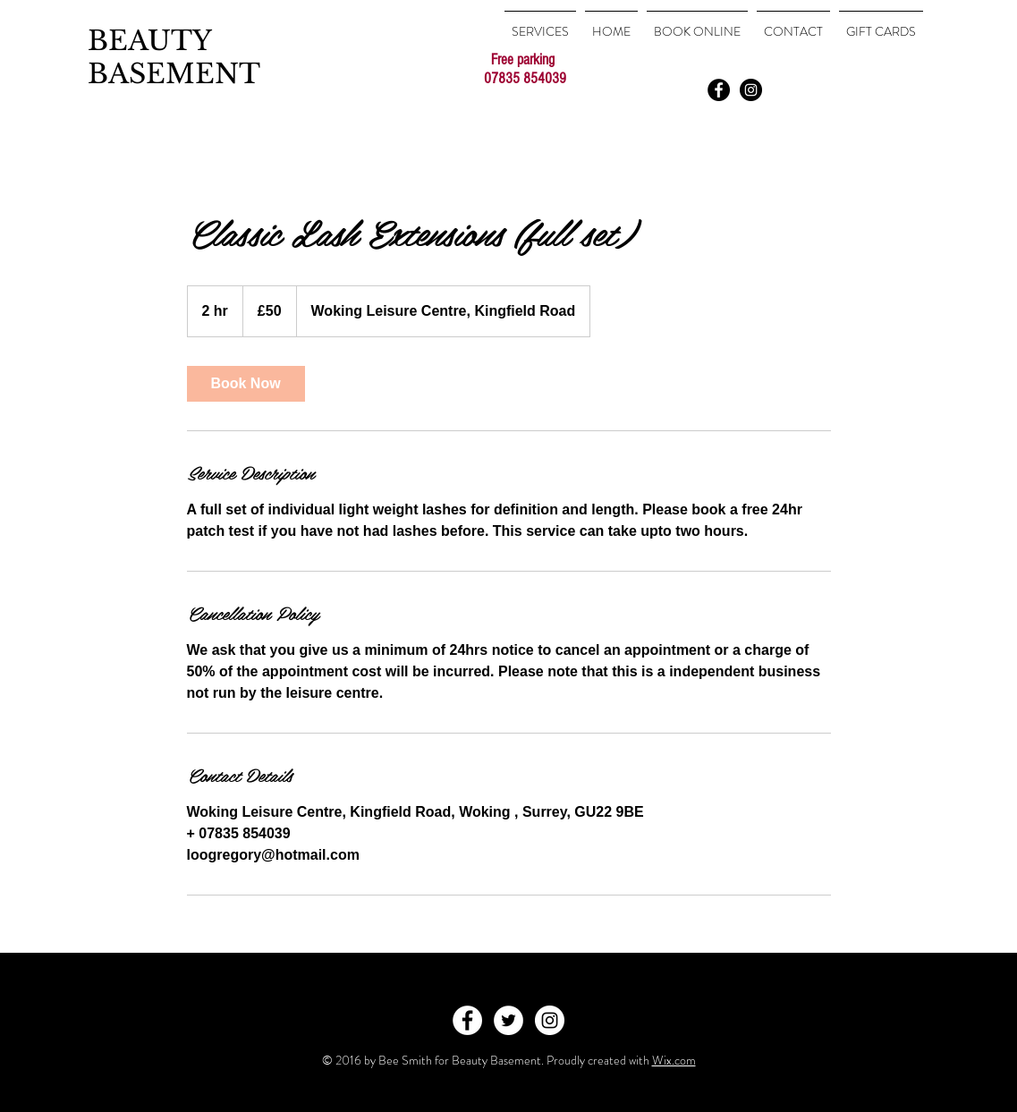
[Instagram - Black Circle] (751, 90)
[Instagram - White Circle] (549, 1020)
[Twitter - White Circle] (508, 1020)
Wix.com (674, 1060)
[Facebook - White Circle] (467, 1020)
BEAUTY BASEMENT (174, 57)
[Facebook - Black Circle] (719, 90)
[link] (246, 384)
